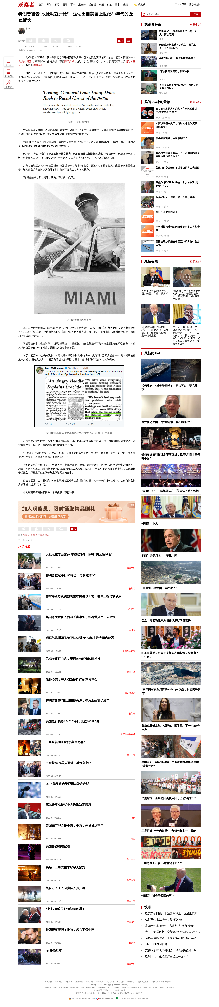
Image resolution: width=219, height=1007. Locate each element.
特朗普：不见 (149, 523)
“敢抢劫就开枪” (26, 61)
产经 (101, 4)
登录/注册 (194, 4)
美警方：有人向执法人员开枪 (65, 888)
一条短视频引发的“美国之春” (65, 742)
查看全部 (195, 24)
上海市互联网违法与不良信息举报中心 (133, 998)
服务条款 (79, 982)
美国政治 (131, 880)
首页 (41, 4)
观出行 (82, 4)
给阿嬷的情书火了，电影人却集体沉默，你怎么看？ (178, 125)
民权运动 (39, 535)
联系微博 (99, 982)
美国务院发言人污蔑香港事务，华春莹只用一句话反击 (82, 617)
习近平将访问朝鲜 (156, 944)
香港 (133, 818)
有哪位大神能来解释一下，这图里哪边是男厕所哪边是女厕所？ (178, 155)
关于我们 (58, 982)
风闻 (49, 4)
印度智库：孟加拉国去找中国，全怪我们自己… (169, 798)
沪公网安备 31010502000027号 (82, 998)
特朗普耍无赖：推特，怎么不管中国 (70, 930)
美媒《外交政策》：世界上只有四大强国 (178, 167)
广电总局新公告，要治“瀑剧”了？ (161, 863)
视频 (125, 4)
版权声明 (68, 982)
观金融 (92, 4)
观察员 (140, 5)
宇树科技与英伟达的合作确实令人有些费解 (178, 228)
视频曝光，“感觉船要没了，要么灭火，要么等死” (178, 33)
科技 (109, 4)
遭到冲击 (38, 65)
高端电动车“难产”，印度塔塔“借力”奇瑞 (169, 925)
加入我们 (110, 982)
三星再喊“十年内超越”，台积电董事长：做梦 (168, 830)
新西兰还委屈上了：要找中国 (159, 555)
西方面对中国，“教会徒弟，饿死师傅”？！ (167, 422)
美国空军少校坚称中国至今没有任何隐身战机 (178, 243)
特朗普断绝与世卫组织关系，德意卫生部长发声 (77, 700)
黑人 (47, 535)
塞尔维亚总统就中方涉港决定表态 (68, 804)
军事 (72, 4)
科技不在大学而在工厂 (168, 212)
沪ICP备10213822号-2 (53, 987)
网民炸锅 (69, 61)
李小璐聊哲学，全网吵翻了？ (171, 138)
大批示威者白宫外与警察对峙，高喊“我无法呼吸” (79, 554)
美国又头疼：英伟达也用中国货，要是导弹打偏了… (178, 86)
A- (50, 46)
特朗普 (26, 535)
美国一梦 (131, 567)
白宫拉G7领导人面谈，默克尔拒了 (69, 763)
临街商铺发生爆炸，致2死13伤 (163, 919)
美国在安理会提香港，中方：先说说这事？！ (76, 825)
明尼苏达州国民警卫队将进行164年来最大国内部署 (80, 638)
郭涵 (28, 29)
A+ (57, 46)
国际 (65, 4)
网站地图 (120, 982)
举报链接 (130, 982)
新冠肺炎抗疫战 (127, 734)
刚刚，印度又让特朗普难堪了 (65, 909)
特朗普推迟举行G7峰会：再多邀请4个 (71, 575)
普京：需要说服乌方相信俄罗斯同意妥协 (166, 620)
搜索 (196, 14)
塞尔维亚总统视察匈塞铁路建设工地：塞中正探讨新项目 (84, 596)
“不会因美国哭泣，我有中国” (175, 71)
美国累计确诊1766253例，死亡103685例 (72, 721)
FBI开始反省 (54, 950)
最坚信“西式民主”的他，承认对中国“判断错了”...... (177, 184)
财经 (56, 4)
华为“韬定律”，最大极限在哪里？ (177, 58)
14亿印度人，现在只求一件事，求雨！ (176, 197)
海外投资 (131, 609)
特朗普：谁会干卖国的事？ (157, 895)
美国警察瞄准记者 (58, 846)
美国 (32, 535)
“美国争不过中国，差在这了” (159, 588)
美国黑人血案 (129, 651)
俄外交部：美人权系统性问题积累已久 (71, 679)
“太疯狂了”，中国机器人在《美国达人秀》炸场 (170, 491)
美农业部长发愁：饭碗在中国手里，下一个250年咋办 (178, 46)
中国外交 (131, 630)
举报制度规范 (142, 982)
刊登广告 (89, 982)
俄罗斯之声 (130, 692)
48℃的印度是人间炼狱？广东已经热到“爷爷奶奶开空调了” (176, 110)
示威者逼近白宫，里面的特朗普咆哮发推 (73, 659)
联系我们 (48, 982)
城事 (117, 4)
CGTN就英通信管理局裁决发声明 (67, 784)
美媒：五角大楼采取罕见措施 (65, 867)
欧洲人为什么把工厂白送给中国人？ (167, 956)
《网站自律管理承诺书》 (161, 982)
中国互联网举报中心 (106, 998)
